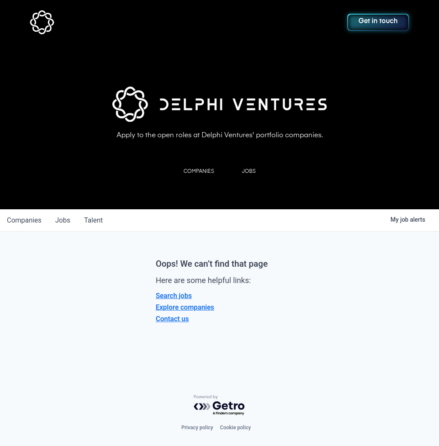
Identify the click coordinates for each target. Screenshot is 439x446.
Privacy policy (197, 428)
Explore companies (185, 307)
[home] (67, 22)
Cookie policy (235, 428)
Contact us (172, 319)
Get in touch (378, 21)
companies (24, 220)
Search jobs (174, 296)
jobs (62, 220)
